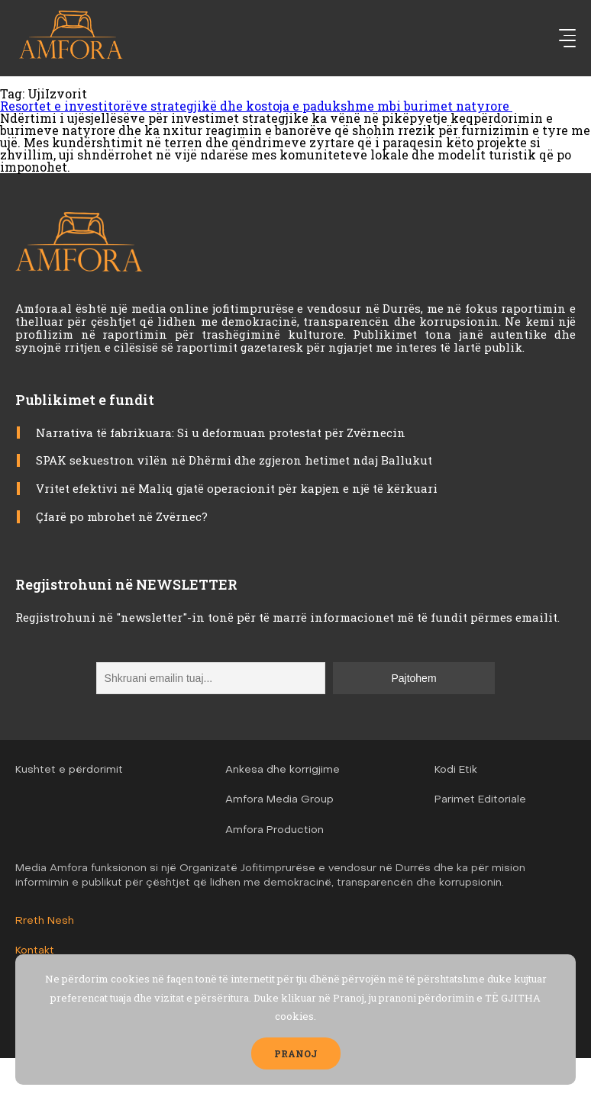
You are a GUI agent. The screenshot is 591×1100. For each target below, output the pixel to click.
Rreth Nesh (44, 921)
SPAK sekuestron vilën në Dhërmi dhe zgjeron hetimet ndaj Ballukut (234, 460)
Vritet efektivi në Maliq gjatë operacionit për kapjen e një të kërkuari (237, 488)
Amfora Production (274, 830)
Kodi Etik (455, 770)
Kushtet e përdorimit (69, 770)
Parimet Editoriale (480, 800)
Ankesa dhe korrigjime (282, 770)
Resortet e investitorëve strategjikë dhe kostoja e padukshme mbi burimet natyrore (256, 106)
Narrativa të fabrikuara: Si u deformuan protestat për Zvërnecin (220, 432)
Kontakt (34, 951)
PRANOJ (296, 1053)
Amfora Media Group (279, 800)
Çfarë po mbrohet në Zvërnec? (122, 516)
